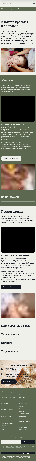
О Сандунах (23, 403)
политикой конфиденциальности (9, 459)
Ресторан (22, 397)
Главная (2, 15)
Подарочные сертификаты (27, 9)
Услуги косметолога (6, 416)
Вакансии (21, 411)
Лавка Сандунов (24, 395)
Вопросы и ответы (24, 413)
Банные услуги (24, 392)
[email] (17, 442)
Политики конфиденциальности (13, 447)
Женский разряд (5, 403)
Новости (21, 406)
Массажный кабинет (6, 414)
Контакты (21, 418)
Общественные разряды (9, 9)
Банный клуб (22, 416)
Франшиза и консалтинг (25, 421)
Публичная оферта (6, 429)
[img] (18, 3)
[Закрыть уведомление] (35, 455)
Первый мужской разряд (8, 401)
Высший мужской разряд (8, 395)
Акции (20, 408)
